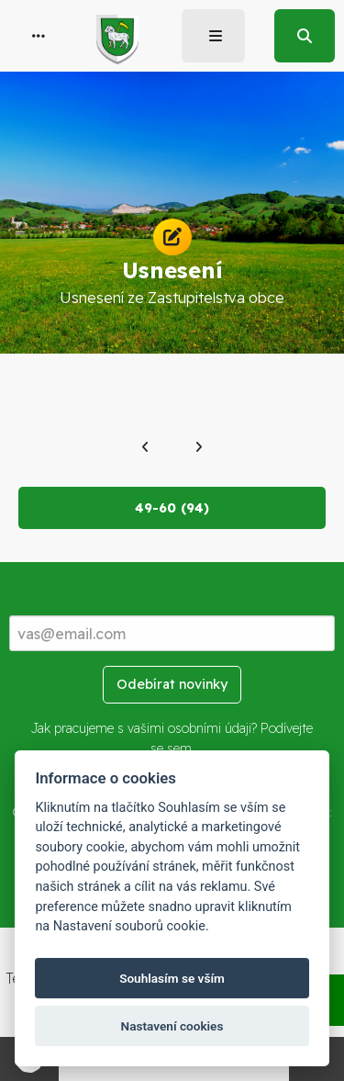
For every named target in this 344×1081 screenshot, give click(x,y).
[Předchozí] (145, 447)
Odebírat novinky (172, 684)
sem (179, 748)
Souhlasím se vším (172, 978)
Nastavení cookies (172, 1026)
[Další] (198, 447)
